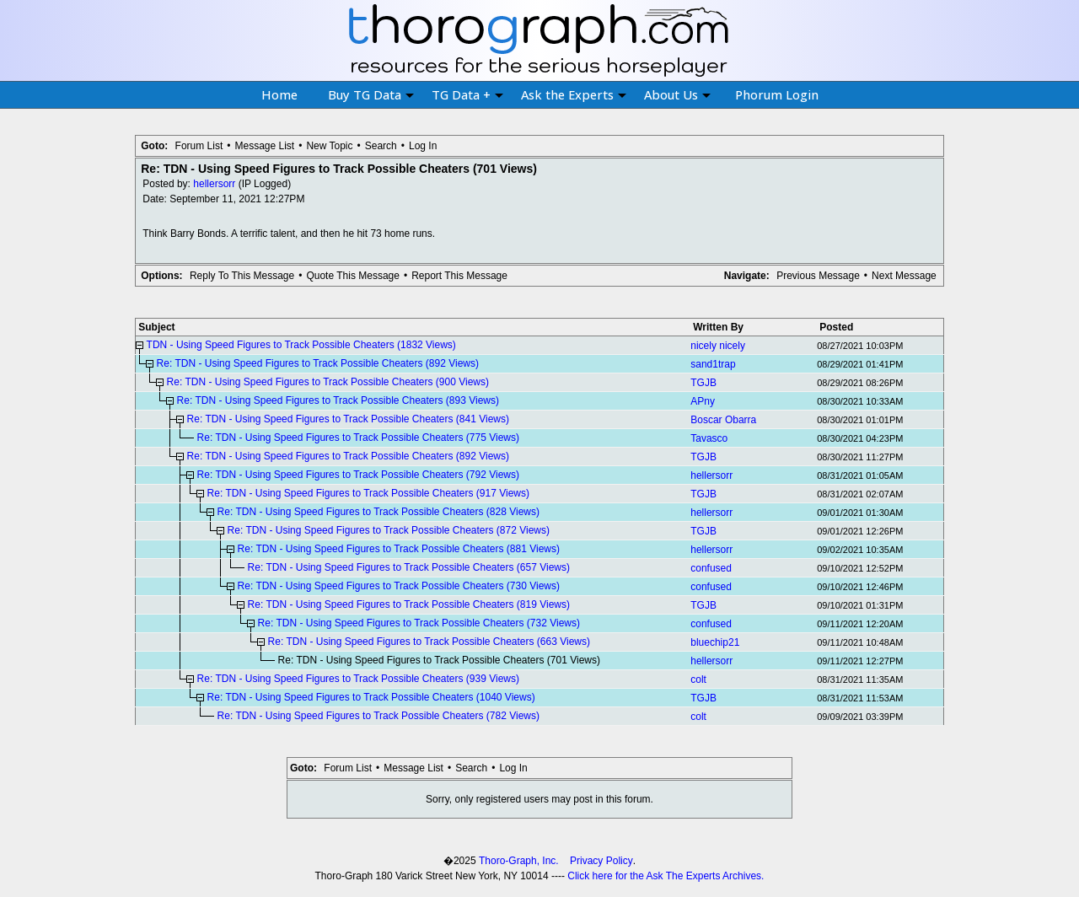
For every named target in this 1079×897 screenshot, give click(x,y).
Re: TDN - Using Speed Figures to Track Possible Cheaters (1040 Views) (371, 697)
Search (381, 146)
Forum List (199, 146)
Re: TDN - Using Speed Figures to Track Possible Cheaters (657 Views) (409, 567)
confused (711, 568)
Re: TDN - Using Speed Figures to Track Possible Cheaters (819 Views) (409, 604)
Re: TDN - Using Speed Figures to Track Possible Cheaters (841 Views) (348, 419)
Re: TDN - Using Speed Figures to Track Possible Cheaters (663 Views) (429, 641)
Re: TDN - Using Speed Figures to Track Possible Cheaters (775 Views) (358, 437)
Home (279, 94)
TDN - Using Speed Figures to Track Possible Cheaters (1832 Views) (301, 345)
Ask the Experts (573, 94)
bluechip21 (714, 642)
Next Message (904, 276)
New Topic (329, 146)
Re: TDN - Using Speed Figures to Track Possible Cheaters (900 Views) (328, 382)
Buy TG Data (371, 94)
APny (702, 401)
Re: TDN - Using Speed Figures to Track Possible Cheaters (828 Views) (378, 512)
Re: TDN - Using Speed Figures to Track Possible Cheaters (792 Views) (358, 475)
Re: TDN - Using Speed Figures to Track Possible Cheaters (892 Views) (318, 363)
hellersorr (214, 184)
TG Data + (467, 94)
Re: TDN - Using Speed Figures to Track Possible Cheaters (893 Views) (338, 400)
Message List (264, 146)
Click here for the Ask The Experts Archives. (665, 876)
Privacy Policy (601, 861)
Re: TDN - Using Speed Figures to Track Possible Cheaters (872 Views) (389, 530)
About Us (677, 94)
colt (698, 679)
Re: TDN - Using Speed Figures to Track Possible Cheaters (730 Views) (399, 586)
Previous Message (818, 276)
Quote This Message (353, 276)
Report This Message (459, 276)
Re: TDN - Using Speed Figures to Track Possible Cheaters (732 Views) (419, 623)
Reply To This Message (242, 276)
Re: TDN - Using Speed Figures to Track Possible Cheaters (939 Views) (358, 679)
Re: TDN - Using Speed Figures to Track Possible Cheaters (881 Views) (399, 549)
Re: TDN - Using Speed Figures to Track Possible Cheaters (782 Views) (378, 716)
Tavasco (708, 438)
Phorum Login (777, 94)
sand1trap (712, 364)
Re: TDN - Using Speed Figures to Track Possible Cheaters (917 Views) (368, 493)
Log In (423, 146)
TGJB (703, 383)
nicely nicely (717, 346)
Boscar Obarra (723, 420)
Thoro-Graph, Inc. (519, 861)
